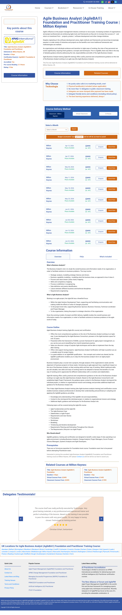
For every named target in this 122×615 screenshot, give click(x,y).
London (18, 552)
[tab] (54, 115)
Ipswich (106, 549)
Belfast (11, 549)
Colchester (63, 549)
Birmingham (19, 549)
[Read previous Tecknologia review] (97, 519)
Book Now (112, 147)
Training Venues (10, 580)
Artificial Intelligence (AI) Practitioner (41, 586)
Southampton (41, 554)
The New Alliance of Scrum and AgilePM (99, 582)
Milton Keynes (47, 552)
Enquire (101, 147)
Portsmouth (114, 552)
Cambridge (49, 549)
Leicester (5, 552)
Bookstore (63, 8)
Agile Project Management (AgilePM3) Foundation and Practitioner (51, 569)
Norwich (74, 552)
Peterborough (97, 552)
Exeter (89, 549)
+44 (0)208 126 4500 (91, 2)
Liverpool (12, 552)
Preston (4, 554)
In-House (109, 114)
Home (37, 8)
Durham (83, 549)
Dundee (77, 549)
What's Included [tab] (106, 257)
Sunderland (51, 554)
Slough (33, 554)
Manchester (26, 552)
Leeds (112, 549)
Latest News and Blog (12, 576)
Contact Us (8, 573)
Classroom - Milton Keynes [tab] (54, 115)
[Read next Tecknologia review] (25, 519)
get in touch (79, 137)
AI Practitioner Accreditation (94, 567)
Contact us (80, 457)
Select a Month (52, 125)
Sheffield (27, 554)
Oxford (89, 552)
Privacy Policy (9, 588)
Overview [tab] (57, 257)
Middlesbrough (36, 552)
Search (74, 129)
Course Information (19, 75)
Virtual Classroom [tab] (82, 114)
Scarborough (19, 554)
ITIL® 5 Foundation (35, 590)
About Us (8, 569)
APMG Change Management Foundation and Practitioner (48, 573)
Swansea (59, 554)
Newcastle (56, 552)
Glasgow (95, 549)
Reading (10, 554)
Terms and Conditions (12, 584)
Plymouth (106, 552)
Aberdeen (5, 549)
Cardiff (56, 549)
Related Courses (101, 73)
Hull (101, 549)
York (71, 554)
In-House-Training (96, 8)
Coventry (71, 549)
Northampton (65, 552)
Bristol (42, 549)
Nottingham (82, 552)
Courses (49, 8)
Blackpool (35, 549)
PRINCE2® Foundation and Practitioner (42, 582)
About (111, 8)
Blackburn (27, 549)
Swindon (66, 554)
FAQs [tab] (82, 257)
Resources (78, 8)
